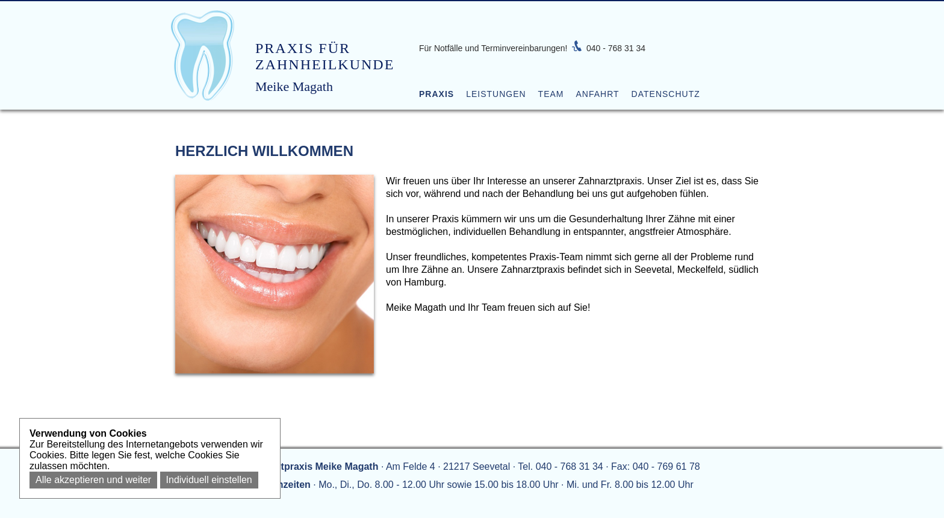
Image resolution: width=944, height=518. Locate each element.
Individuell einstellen (209, 480)
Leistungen (496, 94)
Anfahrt (597, 94)
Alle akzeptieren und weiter (93, 480)
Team (551, 94)
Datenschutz (666, 94)
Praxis (436, 94)
